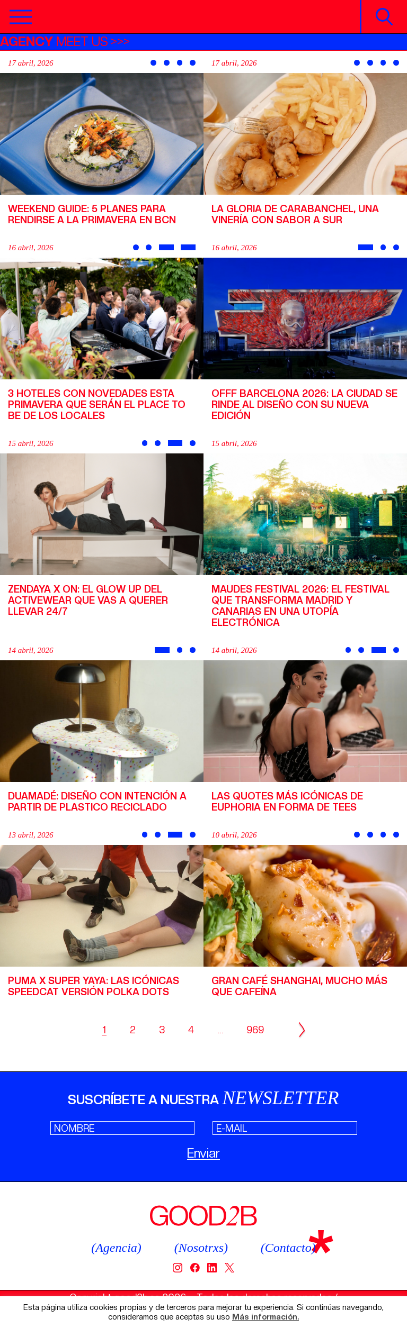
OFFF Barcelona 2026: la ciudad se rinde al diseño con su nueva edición (304, 404)
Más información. (265, 1317)
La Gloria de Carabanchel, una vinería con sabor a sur (295, 214)
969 (255, 1029)
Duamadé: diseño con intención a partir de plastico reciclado (97, 801)
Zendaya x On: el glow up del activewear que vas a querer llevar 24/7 (88, 600)
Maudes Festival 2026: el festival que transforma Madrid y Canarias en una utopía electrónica (300, 606)
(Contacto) (288, 1247)
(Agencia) (116, 1247)
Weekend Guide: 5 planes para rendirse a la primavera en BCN (92, 214)
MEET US (54, 41)
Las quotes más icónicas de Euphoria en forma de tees (287, 801)
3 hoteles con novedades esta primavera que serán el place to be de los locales (96, 404)
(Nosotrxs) (201, 1247)
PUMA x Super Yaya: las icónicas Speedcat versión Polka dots (93, 986)
